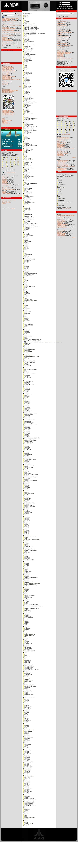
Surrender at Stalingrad (28, 798)
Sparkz (25, 472)
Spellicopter (26, 508)
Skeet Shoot (26, 246)
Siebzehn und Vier (27, 214)
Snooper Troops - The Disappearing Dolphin (32, 339)
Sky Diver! (26, 267)
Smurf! (25, 312)
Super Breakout (27, 754)
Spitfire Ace (26, 527)
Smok (25, 307)
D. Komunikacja (61, 198)
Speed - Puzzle (26, 478)
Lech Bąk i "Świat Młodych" (62, 139)
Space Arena (26, 388)
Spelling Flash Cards (28, 510)
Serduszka (26, 139)
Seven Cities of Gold (28, 149)
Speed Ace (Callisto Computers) (30, 480)
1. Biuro (59, 178)
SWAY (25, 816)
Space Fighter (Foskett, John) (29, 413)
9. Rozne (59, 193)
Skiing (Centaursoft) (27, 254)
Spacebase (26, 461)
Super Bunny (26, 756)
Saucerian (25, 75)
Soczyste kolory (60, 231)
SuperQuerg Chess (27, 791)
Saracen (25, 61)
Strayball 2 (26, 699)
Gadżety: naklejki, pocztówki (62, 164)
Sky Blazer (26, 266)
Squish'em (26, 560)
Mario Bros (4, 180)
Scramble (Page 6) (27, 95)
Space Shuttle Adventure (28, 439)
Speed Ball (26, 481)
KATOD (58, 143)
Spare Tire (26, 469)
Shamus (25, 163)
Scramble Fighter (27, 94)
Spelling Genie (26, 511)
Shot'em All (26, 203)
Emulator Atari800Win (6, 89)
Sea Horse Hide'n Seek (28, 113)
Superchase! (26, 780)
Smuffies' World (27, 311)
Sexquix (25, 155)
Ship (24, 185)
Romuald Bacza (60, 145)
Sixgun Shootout (27, 241)
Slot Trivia (25, 292)
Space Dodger (26, 407)
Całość (59, 134)
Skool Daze (26, 261)
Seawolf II (25, 123)
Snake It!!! (25, 319)
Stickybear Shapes (27, 668)
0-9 (3, 157)
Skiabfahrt (26, 252)
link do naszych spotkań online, (63, 69)
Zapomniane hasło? (60, 8)
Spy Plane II (26, 545)
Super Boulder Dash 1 (28, 753)
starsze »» (19, 47)
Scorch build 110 (27, 86)
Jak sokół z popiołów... (6, 39)
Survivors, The (26, 809)
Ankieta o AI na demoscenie (7, 22)
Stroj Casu (26, 712)
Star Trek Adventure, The (28, 595)
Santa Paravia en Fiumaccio (29, 54)
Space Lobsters (27, 428)
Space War (26, 452)
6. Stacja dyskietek (61, 187)
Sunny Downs (26, 747)
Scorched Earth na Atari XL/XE (63, 30)
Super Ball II (26, 752)
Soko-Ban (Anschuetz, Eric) (29, 361)
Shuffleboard (26, 208)
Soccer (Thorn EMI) (27, 351)
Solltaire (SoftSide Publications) (30, 369)
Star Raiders (26, 588)
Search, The (26, 120)
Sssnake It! (26, 563)
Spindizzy (25, 524)
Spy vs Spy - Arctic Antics (29, 549)
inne (11, 166)
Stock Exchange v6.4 (28, 672)
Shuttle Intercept (27, 209)
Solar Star (25, 364)
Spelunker (25, 514)
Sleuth (25, 276)
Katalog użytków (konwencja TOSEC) (64, 207)
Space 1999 (26, 385)
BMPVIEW (4, 81)
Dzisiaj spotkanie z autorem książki (8, 28)
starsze (20, 86)
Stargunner (26, 629)
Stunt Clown (26, 721)
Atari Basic (59, 28)
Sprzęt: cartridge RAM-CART (62, 165)
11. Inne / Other (60, 59)
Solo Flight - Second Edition (29, 372)
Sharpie (25, 174)
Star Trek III (26, 596)
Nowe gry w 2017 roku (6, 74)
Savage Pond (26, 77)
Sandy (25, 52)
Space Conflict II (27, 403)
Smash (25, 304)
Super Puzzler (26, 771)
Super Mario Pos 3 (27, 767)
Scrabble (25, 93)
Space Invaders (27, 421)
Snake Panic (26, 320)
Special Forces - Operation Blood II (30, 474)
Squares (25, 556)
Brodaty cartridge (5, 27)
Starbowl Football (27, 616)
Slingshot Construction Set (29, 286)
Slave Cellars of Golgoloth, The (30, 273)
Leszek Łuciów (60, 147)
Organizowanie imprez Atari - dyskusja (9, 199)
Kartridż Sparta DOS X (6, 69)
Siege (25, 215)
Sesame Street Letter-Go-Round (30, 145)
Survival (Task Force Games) (29, 805)
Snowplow (26, 346)
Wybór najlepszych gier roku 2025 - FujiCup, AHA (11, 25)
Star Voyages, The (27, 601)
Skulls (25, 263)
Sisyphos (25, 240)
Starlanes (25, 631)
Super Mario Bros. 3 (27, 766)
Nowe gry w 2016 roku (6, 77)
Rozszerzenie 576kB (61, 230)
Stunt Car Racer (27, 720)
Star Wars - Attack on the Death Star (31, 604)
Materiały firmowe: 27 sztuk (7, 113)
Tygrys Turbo (59, 223)
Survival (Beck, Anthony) (28, 802)
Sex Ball (25, 152)
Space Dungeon (27, 408)
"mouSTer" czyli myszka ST (62, 161)
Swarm (25, 815)
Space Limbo (26, 427)
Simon (25, 230)
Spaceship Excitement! (28, 465)
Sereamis (25, 140)
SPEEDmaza (26, 497)
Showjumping (26, 207)
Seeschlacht (26, 133)
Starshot (25, 640)
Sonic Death (26, 376)
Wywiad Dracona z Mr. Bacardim (63, 138)
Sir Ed (25, 237)
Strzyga (25, 717)
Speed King (26, 486)
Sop (24, 378)
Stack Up (25, 566)
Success (25, 734)
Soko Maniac (26, 358)
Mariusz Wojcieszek (61, 144)
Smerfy (25, 306)
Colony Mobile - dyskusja (6, 201)
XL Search (4, 124)
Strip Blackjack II (27, 708)
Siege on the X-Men (27, 216)
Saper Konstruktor (27, 58)
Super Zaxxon (26, 778)
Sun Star (25, 745)
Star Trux (25, 598)
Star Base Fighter (27, 571)
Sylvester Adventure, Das (29, 817)
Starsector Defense (27, 637)
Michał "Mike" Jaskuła (61, 140)
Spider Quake (26, 521)
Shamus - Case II (27, 165)
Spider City (26, 518)
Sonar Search (26, 375)
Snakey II (25, 326)
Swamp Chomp (27, 812)
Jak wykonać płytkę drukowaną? (63, 228)
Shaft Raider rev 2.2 (27, 162)
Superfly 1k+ (26, 784)
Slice (24, 278)
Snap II (25, 328)
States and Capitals (27, 649)
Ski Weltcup (26, 250)
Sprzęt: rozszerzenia (61, 163)
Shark (25, 170)
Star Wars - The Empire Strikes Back (31, 608)
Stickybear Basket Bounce (29, 666)
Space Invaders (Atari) (28, 423)
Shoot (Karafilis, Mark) (28, 196)
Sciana (25, 84)
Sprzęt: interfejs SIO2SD (61, 169)
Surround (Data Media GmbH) (29, 799)
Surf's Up (25, 797)
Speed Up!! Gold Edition (28, 493)
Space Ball (26, 390)
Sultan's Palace (27, 740)
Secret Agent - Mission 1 (28, 124)
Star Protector (26, 586)
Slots (25, 294)
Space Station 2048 (27, 441)
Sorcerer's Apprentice (28, 381)
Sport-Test (26, 533)
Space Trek (26, 448)
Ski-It (25, 255)
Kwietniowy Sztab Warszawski (63, 36)
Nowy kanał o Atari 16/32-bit (7, 23)
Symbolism (26, 818)
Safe (24, 20)
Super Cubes (26, 759)
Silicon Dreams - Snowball (29, 224)
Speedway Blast (27, 498)
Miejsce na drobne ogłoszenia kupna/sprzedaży (66, 166)
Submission (26, 732)
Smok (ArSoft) (26, 308)
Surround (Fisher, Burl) (28, 801)
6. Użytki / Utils (60, 55)
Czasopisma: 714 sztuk (6, 110)
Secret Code (26, 125)
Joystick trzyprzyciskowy (61, 226)
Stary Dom (26, 644)
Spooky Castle (26, 531)
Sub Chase (26, 726)
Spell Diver (26, 500)
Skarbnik (25, 242)
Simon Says (26, 233)
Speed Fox (26, 484)
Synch (25, 821)
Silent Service (26, 220)
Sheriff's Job (26, 178)
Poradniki (3, 65)
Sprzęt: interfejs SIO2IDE (62, 168)
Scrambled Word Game (28, 98)
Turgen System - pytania (61, 25)
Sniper (25, 334)
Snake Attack (26, 317)
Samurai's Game (27, 46)
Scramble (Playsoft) (27, 97)
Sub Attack (26, 725)
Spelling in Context (27, 512)
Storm (25, 683)
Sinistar (25, 236)
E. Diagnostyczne (61, 200)
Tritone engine (5, 83)
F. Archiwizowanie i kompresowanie (64, 202)
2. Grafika (59, 180)
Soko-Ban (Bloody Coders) (29, 362)
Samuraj (25, 47)
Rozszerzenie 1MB (60, 225)
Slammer (25, 272)
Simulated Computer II (28, 235)
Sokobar (25, 363)
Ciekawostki (59, 34)
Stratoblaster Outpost (28, 694)
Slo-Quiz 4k (26, 291)
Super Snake (26, 773)
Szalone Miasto (27, 824)
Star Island (26, 579)
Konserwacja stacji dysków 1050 (8, 71)
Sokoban (25, 359)
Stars (25, 636)
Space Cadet (26, 400)
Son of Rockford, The (28, 374)
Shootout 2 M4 (26, 201)
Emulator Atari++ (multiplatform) (8, 91)
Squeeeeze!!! (26, 557)
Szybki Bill (26, 825)
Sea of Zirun (26, 114)
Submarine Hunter (27, 731)
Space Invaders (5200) (28, 422)
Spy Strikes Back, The (28, 546)
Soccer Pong (26, 350)
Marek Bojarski (60, 154)
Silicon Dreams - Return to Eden (30, 223)
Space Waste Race (27, 454)
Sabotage (25, 15)
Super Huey (26, 763)
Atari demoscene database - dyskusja (9, 200)
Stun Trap (25, 719)
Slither (25, 289)
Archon (3, 186)
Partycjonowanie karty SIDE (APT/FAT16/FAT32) (11, 79)
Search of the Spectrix (28, 119)
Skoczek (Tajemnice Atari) (29, 259)
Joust (3, 178)
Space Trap (26, 446)
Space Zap (26, 456)
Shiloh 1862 (26, 184)
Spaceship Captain (27, 463)
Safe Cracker (26, 21)
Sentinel (25, 137)
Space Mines (26, 429)
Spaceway (25, 466)
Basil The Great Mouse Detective (8, 189)
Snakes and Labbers (28, 324)
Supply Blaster (26, 796)
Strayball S (26, 700)
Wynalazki (59, 214)
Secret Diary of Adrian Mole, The (30, 126)
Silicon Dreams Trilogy (28, 227)
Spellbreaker (26, 507)
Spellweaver (26, 513)
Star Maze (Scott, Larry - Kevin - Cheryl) (31, 583)
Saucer (25, 71)
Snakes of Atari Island (28, 325)
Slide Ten (25, 280)
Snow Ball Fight (27, 343)
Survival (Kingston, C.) (28, 803)
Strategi (25, 692)
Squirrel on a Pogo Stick (28, 559)
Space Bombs (26, 396)
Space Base (26, 391)
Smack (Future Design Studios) (30, 300)
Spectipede (26, 475)
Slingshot (25, 285)
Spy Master (26, 543)
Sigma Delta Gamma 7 (28, 217)
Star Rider (25, 590)
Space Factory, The (27, 410)
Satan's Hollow (26, 68)
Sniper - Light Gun (27, 336)
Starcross (25, 620)
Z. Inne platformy (61, 203)
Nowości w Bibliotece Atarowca (8, 30)
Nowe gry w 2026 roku (6, 66)
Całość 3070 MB (6, 167)
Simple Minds (26, 234)
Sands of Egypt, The (28, 49)
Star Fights (26, 576)
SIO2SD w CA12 (60, 219)
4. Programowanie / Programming (63, 53)
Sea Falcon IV (26, 111)
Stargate (25, 627)
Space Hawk (26, 417)
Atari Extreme (5, 37)
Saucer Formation (27, 73)
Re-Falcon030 (5, 34)
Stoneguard (26, 679)
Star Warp (25, 602)
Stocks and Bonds (27, 674)
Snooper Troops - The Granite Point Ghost (32, 340)
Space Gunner (26, 415)
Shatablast (26, 175)
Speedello (25, 495)
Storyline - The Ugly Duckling (29, 686)
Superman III (26, 789)
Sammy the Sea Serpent (28, 41)
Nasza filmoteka (5, 43)
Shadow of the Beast (28, 159)
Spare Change (26, 468)
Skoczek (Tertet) (27, 260)
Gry (59, 16)
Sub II (25, 727)
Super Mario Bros (27, 765)
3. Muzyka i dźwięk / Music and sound (64, 52)
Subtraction (26, 733)
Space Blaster (26, 395)
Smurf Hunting (26, 313)
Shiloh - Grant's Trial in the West (30, 183)
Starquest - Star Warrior (28, 635)
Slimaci (25, 282)
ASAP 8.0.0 (4, 38)
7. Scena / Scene (60, 56)
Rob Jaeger (59, 149)
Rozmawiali (59, 136)
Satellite (25, 69)
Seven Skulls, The (27, 150)
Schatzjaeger (26, 80)
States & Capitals (27, 647)
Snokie (25, 337)
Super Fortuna (26, 760)
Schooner (25, 81)
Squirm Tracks (26, 558)
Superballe (26, 779)
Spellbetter (26, 504)
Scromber (25, 104)
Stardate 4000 (26, 621)
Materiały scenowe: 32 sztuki (7, 111)
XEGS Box (59, 232)
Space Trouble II (27, 449)
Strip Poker (26, 711)
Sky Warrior (26, 269)
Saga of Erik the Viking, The (29, 34)
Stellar (25, 657)
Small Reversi (26, 301)
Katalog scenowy (60, 120)
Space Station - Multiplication (29, 440)
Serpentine (26, 143)
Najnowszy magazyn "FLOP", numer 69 (9, 20)
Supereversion (26, 782)
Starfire (25, 624)
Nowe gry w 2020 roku (6, 72)
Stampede (25, 568)
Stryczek (25, 714)
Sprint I (25, 538)
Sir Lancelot (26, 239)
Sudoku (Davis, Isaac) (28, 737)
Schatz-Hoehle (26, 79)
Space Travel (26, 447)
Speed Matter (26, 487)
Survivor (25, 808)
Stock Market (26, 673)
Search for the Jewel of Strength (30, 118)
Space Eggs (26, 409)
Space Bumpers (27, 398)
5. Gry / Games (60, 54)
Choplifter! (4, 177)
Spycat (25, 551)
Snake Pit (25, 321)
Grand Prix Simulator (6, 193)
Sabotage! (25, 16)
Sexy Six (25, 157)
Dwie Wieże (4, 188)
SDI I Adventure (27, 105)
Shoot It (25, 195)
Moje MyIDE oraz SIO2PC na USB (63, 227)
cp (74, 121)
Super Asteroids (27, 750)
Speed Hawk (26, 485)
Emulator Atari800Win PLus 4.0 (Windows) (10, 90)
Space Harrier (26, 416)
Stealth (25, 655)
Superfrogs (26, 786)
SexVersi (25, 156)
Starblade (25, 614)
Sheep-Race (26, 177)
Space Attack (26, 389)
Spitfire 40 (25, 526)
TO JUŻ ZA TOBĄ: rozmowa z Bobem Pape (65, 148)
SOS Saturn (26, 383)
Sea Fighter (26, 112)
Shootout (25, 200)
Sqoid (25, 553)
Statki (25, 654)
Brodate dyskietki (5, 42)
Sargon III (25, 66)
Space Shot (26, 435)
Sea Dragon (26, 110)
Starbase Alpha (27, 610)
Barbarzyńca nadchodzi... (7, 33)
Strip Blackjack (26, 707)
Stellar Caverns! (27, 660)
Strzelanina (26, 715)
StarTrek (25, 642)
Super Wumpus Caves (28, 776)
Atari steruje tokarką (61, 235)
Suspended (26, 811)
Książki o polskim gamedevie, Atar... (64, 45)
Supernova (26, 790)
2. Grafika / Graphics (61, 51)
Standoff (25, 569)
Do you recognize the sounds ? (63, 39)
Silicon (25, 222)
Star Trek (25, 594)
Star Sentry (26, 592)
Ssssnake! (26, 564)
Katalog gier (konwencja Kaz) (7, 152)
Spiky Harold (26, 523)
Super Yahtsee (26, 777)
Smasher (25, 305)
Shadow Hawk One (27, 158)
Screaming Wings (27, 99)
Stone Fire (26, 675)
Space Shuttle (26, 436)
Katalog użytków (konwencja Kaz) (63, 173)
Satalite (25, 67)
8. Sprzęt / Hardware (61, 57)
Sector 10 (25, 131)
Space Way (26, 455)
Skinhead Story (27, 256)
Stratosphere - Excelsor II (29, 696)
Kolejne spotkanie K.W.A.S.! (62, 43)
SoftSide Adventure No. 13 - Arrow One (31, 356)
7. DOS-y (59, 189)
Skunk (25, 265)
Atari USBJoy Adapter (61, 162)
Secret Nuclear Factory (28, 127)
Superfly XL (26, 785)
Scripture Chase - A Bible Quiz (29, 101)
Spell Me (25, 501)
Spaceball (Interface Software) (29, 459)
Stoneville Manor (27, 681)
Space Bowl (26, 397)
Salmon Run (26, 36)
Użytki (63, 16)
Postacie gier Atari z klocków (7, 40)
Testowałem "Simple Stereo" (62, 224)
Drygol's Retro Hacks (6, 123)
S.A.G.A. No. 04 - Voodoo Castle (30, 29)
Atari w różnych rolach (61, 233)
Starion (25, 630)
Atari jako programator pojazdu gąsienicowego (11, 32)
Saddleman (26, 19)
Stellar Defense (27, 661)
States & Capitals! (27, 648)
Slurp (25, 298)
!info (66, 125)
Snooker (25, 338)
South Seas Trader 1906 (28, 384)
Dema (67, 16)
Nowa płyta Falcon (60, 47)
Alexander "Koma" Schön (62, 151)
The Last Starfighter (6, 187)
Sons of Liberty (27, 377)
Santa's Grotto (26, 55)
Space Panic (26, 430)
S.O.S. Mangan (26, 382)
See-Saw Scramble (27, 132)
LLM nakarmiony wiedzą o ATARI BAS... (64, 32)
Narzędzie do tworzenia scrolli (8, 68)
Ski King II (25, 248)
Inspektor (4, 192)
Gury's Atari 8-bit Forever (7, 120)
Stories (25, 682)
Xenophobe (4, 181)
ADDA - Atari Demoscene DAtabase (64, 118)
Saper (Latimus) (27, 59)
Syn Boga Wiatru (27, 819)
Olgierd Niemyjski (60, 155)
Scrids (25, 100)
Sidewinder (26, 211)
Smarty (25, 302)
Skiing (25, 253)
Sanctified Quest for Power (29, 48)
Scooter (25, 85)
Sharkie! (25, 171)
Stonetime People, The (28, 680)
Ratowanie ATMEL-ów (61, 220)
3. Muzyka (59, 182)
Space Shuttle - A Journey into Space (31, 437)
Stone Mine (26, 676)
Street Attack (26, 701)
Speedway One (26, 499)
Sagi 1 (25, 35)
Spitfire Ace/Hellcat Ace (6, 185)
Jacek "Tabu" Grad (60, 150)
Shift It (25, 182)
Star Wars (25, 603)
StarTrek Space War (27, 643)
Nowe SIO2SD (60, 218)
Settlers (25, 146)
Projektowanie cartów (61, 221)
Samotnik (25, 43)
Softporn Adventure (27, 355)
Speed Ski (25, 491)
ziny (66, 132)
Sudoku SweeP (26, 738)
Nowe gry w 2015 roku (6, 78)
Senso (25, 136)
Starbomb (25, 615)
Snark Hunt (26, 331)
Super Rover (26, 772)
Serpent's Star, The (27, 144)
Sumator (25, 741)
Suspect (25, 810)
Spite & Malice (26, 525)
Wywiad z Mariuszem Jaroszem (63, 137)
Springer (25, 537)
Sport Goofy (26, 532)
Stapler (25, 570)
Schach (25, 78)
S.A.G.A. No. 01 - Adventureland (30, 26)
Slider (25, 281)
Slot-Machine (26, 293)
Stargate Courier (27, 628)
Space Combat (26, 401)
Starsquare (26, 641)
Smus (25, 314)
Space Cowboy (26, 404)
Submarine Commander (6, 175)
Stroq (25, 713)
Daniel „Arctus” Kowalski (61, 142)
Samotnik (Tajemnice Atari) (29, 45)
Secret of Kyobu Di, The (28, 129)
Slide (24, 279)
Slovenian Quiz (26, 295)
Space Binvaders (27, 394)
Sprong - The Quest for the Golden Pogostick (32, 539)
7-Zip (66, 134)
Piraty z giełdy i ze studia (61, 21)
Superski (25, 793)
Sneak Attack (26, 332)
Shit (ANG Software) (27, 188)
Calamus (59, 41)
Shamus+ (25, 164)
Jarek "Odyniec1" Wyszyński (62, 153)
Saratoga (25, 62)
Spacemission (26, 462)
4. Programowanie (61, 184)
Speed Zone (26, 494)
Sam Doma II (26, 39)
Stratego (25, 693)
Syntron (25, 822)
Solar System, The (27, 365)
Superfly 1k (26, 783)
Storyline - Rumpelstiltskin (29, 685)
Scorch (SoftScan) (27, 88)
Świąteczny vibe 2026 (61, 23)
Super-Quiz (26, 792)
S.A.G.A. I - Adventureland (29, 23)
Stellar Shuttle (26, 662)
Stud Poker (26, 718)
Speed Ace (26, 479)
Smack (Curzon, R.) (27, 299)
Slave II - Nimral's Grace (28, 274)
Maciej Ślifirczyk (60, 152)
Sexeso (25, 153)
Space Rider (26, 434)
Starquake (25, 633)
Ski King (25, 247)
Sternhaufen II (26, 663)
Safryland (25, 22)
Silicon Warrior (26, 228)
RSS (19, 15)
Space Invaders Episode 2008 (29, 424)
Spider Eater (26, 519)
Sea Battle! (26, 107)
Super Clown (26, 757)
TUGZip (68, 134)
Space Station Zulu (27, 443)
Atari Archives (4, 122)
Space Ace (26, 387)
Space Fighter (26, 411)
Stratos (25, 695)
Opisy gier (4, 174)
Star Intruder (26, 578)
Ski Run (25, 249)
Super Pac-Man (27, 770)
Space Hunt (26, 420)
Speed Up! (26, 492)
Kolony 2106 (4, 183)
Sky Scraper (26, 268)
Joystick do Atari (60, 222)
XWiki (3, 119)
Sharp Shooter (26, 172)
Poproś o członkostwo (69, 8)
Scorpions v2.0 (26, 92)
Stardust (25, 623)
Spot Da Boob (26, 534)
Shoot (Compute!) (27, 191)
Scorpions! (26, 91)
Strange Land (26, 689)
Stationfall (25, 653)
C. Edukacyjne (60, 196)
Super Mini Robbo (27, 769)
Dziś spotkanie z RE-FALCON (8, 35)
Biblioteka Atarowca (6, 94)
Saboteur (25, 17)
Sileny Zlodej (26, 221)
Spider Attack (26, 517)
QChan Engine (5, 84)
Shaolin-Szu (26, 169)
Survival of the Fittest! (28, 804)
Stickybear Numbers (28, 667)
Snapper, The (26, 330)
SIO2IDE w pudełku (61, 234)
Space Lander (26, 426)
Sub (24, 724)
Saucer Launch (26, 74)
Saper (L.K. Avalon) (27, 60)
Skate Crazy (26, 243)
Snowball (25, 345)
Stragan (58, 159)
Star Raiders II (26, 589)
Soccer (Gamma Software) (29, 349)
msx (70, 127)
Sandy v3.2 (26, 53)
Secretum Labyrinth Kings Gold (30, 130)
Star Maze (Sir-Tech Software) (29, 584)
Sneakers (25, 333)
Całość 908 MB (60, 205)
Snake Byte (26, 318)
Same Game (26, 40)
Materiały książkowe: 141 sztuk (8, 112)
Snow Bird (26, 344)
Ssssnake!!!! (26, 565)
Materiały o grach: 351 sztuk (7, 114)
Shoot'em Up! (26, 197)
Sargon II (25, 65)
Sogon (25, 357)
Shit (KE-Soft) (26, 189)
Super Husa (26, 764)
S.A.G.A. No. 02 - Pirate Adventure (30, 27)
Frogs (3, 176)
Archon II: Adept (5, 184)
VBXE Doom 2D (60, 27)
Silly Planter (26, 229)
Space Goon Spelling (28, 414)
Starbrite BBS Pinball (28, 617)
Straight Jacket (26, 687)
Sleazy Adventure (27, 275)
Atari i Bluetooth (60, 217)
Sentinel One (26, 138)
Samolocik (26, 42)
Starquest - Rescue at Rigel (29, 634)
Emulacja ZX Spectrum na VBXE (8, 76)
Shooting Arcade (27, 198)
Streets (25, 702)
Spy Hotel (25, 540)
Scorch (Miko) (26, 87)
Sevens (25, 151)
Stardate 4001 (26, 622)
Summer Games (27, 744)
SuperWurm (26, 795)
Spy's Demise (26, 552)
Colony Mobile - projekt (6, 202)
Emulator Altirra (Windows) (7, 92)
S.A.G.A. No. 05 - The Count (29, 30)
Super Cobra (26, 758)
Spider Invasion (27, 520)
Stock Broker (26, 670)
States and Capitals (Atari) (29, 650)
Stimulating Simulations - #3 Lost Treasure (32, 669)
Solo (24, 370)
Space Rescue (26, 433)
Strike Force (26, 705)
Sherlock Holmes (27, 181)
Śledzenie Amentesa (61, 146)
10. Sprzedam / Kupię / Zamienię (63, 58)
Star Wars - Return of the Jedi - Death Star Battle (33, 605)
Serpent (25, 142)
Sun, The (25, 746)
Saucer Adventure (27, 72)
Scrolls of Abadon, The (28, 103)
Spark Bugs (26, 471)
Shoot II (25, 194)
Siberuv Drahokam (27, 210)
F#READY (59, 141)
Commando (4, 179)
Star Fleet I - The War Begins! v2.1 (30, 577)
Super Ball (26, 751)
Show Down (26, 204)
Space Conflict (26, 402)
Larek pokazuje (5, 75)
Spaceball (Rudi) (27, 460)
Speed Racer (26, 488)
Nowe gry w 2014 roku (6, 82)
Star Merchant (26, 585)
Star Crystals (26, 572)
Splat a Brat (26, 530)
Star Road (25, 591)
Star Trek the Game (27, 597)
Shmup (25, 190)
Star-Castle (26, 618)
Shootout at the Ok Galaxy (29, 202)
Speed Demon (26, 482)
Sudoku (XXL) (26, 739)
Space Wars (26, 453)
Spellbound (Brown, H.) (28, 505)
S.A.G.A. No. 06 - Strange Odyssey (30, 32)
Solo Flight (26, 371)
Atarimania (4, 121)
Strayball (25, 698)
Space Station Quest (28, 442)
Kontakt (3, 125)
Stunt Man (25, 722)
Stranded (25, 688)
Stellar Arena (26, 659)
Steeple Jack (26, 656)
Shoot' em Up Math (27, 192)
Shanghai (25, 166)
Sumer (25, 743)
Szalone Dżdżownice (28, 823)
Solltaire (25, 368)
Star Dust (25, 575)
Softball (25, 352)
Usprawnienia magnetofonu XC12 (8, 70)
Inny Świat (4, 191)
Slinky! (25, 287)
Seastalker (26, 121)
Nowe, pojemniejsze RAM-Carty (63, 160)
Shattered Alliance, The (28, 176)
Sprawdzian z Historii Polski (29, 536)
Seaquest (25, 117)
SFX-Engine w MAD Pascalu (7, 67)
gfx (74, 123)
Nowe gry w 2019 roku (6, 73)
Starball (25, 609)
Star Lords (26, 582)
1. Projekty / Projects (61, 50)
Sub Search (26, 728)
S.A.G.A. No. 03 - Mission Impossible (31, 28)
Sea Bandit (26, 106)
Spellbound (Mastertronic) (29, 506)
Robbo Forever (5, 182)
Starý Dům (26, 646)
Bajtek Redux (4, 115)
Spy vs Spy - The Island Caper (29, 550)
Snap (25, 327)
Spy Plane (25, 544)
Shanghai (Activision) (28, 168)
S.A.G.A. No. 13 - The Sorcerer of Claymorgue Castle (34, 33)
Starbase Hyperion (27, 611)
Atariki (3, 118)
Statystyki (4, 203)
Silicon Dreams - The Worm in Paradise (31, 226)
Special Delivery (27, 473)
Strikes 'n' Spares (27, 706)
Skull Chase (26, 262)
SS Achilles (26, 562)
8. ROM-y (59, 191)
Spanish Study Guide (28, 467)
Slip (24, 288)
